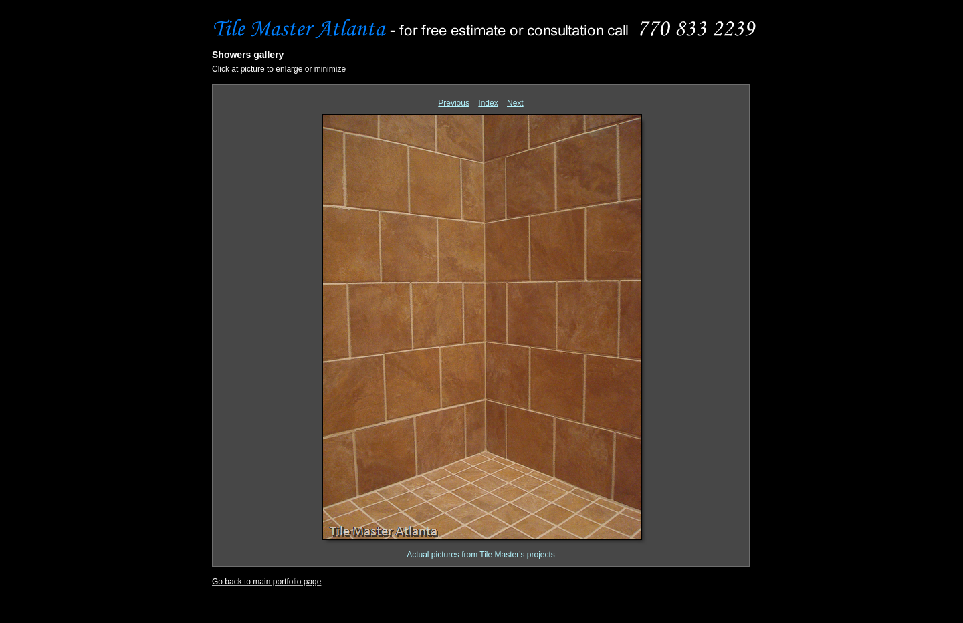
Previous (453, 103)
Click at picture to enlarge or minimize (279, 69)
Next (515, 103)
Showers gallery (248, 54)
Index (488, 103)
